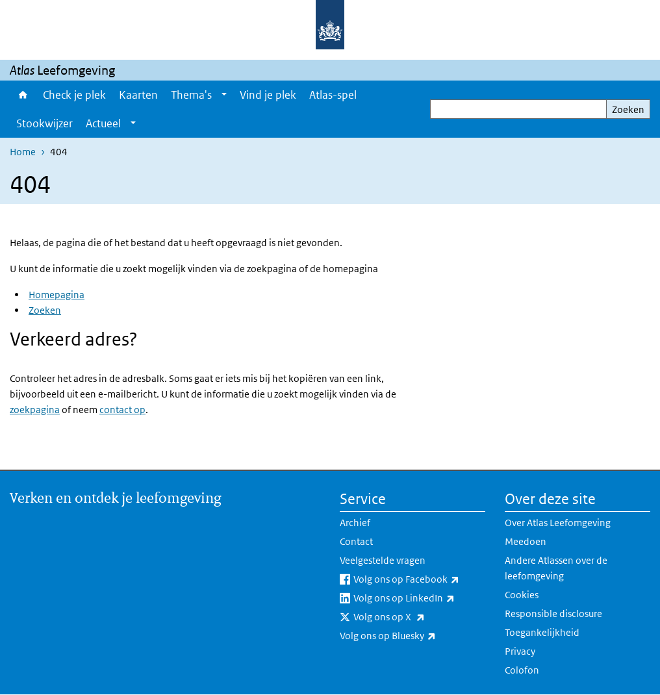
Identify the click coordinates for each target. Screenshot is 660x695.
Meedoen (525, 541)
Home (23, 95)
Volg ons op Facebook (419, 579)
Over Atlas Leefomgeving (558, 522)
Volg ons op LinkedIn (419, 598)
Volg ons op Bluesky (412, 636)
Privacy (520, 651)
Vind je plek (268, 95)
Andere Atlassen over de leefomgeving (556, 568)
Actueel (103, 123)
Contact (356, 541)
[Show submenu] (224, 95)
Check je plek (74, 95)
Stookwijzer (44, 123)
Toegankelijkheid (542, 632)
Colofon (522, 670)
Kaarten (138, 95)
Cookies (522, 594)
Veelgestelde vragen (382, 560)
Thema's (191, 95)
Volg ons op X (417, 617)
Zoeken (628, 109)
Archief (355, 522)
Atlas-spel (333, 95)
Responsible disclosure (553, 613)
